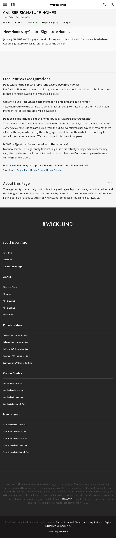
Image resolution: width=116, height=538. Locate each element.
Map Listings (50, 22)
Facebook (7, 259)
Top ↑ (109, 182)
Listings (32, 22)
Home (6, 22)
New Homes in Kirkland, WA (15, 445)
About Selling (9, 308)
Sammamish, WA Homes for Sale (17, 363)
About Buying (9, 301)
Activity (18, 22)
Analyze (67, 22)
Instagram (7, 253)
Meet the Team (10, 287)
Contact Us (8, 314)
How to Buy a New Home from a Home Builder (35, 170)
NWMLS (68, 499)
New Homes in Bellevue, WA (15, 438)
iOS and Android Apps (12, 266)
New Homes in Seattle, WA (15, 424)
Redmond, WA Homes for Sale (16, 356)
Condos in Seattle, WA (13, 383)
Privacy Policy (93, 522)
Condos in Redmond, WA (14, 404)
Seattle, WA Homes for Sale (15, 335)
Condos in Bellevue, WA (13, 390)
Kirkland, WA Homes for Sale (15, 349)
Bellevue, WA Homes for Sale (15, 342)
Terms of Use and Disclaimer (70, 522)
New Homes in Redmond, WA (16, 452)
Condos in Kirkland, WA (13, 397)
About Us (7, 294)
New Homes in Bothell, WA (14, 431)
